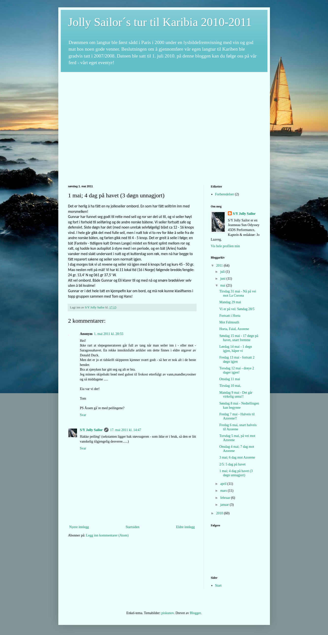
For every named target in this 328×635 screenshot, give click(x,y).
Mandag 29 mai (230, 302)
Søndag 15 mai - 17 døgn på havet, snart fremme (238, 338)
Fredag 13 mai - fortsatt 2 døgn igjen (236, 359)
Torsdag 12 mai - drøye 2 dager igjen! (236, 370)
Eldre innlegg (185, 527)
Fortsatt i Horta (229, 316)
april (223, 484)
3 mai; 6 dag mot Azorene (237, 457)
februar (225, 498)
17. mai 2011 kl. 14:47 (125, 430)
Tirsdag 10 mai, (230, 386)
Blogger (195, 613)
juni (223, 278)
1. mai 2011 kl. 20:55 (108, 334)
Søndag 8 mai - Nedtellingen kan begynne (239, 405)
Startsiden (132, 527)
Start (218, 585)
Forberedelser (224, 194)
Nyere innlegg (79, 527)
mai (223, 285)
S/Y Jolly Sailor (91, 430)
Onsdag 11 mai (229, 379)
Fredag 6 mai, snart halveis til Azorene (237, 427)
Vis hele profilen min (225, 246)
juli (223, 272)
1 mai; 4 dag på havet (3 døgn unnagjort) (235, 473)
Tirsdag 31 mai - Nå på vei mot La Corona (237, 293)
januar (225, 504)
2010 (220, 513)
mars (224, 490)
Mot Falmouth (229, 322)
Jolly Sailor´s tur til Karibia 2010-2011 (160, 22)
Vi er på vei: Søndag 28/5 (236, 309)
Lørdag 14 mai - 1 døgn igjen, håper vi (235, 349)
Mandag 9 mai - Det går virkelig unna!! (235, 395)
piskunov (167, 613)
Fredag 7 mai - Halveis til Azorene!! (236, 416)
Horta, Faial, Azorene (234, 329)
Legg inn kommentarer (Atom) (107, 535)
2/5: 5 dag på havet (232, 464)
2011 (220, 265)
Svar (83, 415)
